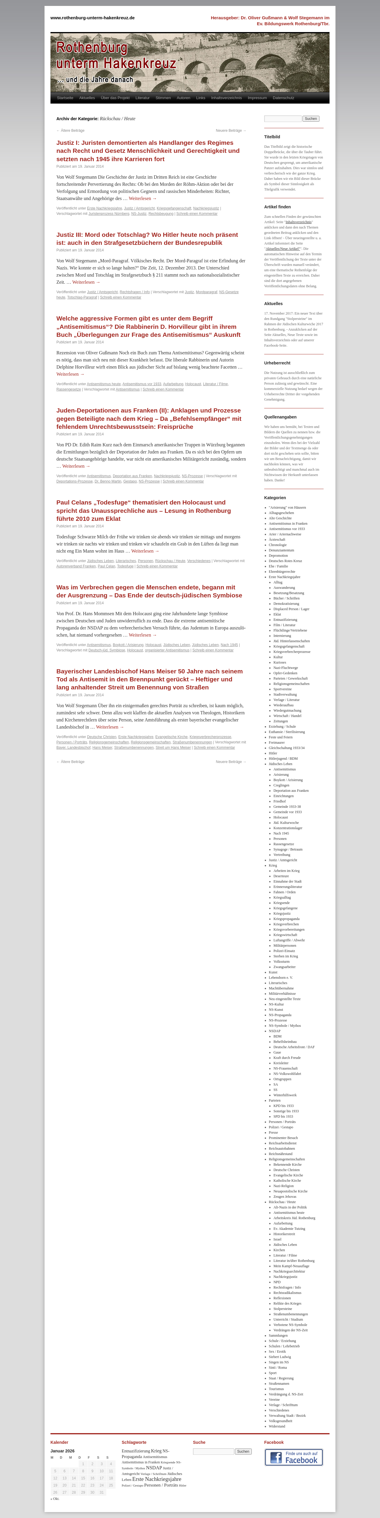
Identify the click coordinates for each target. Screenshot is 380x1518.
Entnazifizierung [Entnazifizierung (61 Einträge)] (136, 1451)
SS (275, 1090)
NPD (277, 1282)
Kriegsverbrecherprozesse (210, 737)
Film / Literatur (284, 625)
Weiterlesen (143, 198)
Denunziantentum (281, 550)
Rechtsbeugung (160, 214)
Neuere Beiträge (231, 131)
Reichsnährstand (280, 1154)
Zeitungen (280, 721)
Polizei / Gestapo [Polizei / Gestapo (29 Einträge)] (132, 1485)
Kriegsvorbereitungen (289, 929)
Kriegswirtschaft (285, 935)
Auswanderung (284, 588)
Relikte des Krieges (287, 1303)
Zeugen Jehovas (284, 1197)
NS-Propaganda (280, 1015)
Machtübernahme (281, 988)
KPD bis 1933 (283, 1106)
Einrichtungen (283, 796)
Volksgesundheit (280, 1421)
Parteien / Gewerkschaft (290, 678)
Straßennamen (279, 1383)
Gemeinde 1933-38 (287, 807)
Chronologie (278, 545)
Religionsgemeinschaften (109, 742)
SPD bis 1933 (283, 1116)
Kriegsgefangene (285, 908)
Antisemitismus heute (104, 384)
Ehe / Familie (278, 566)
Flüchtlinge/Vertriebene (290, 630)
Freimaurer (277, 742)
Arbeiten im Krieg (286, 871)
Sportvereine (282, 689)
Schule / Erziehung (282, 1341)
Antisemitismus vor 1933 (142, 384)
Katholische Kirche (287, 1180)
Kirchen (279, 1250)
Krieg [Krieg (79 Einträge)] (156, 1450)
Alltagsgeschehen (281, 513)
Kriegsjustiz (282, 913)
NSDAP (275, 1031)
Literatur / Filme (215, 384)
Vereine (274, 1400)
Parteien (275, 1100)
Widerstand (277, 1426)
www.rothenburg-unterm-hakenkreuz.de (92, 17)
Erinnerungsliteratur (287, 887)
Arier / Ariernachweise (285, 534)
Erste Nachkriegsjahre (104, 208)
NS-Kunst (276, 1010)
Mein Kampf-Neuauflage (291, 1266)
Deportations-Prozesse (74, 481)
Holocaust (193, 384)
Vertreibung (281, 855)
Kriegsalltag (282, 897)
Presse (273, 1132)
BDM (277, 1036)
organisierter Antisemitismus (167, 650)
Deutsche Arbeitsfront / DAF (294, 1047)
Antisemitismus (128, 389)
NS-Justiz (138, 214)
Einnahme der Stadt (287, 881)
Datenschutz (283, 98)
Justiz (189, 292)
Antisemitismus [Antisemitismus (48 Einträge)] (155, 1456)
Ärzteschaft (277, 539)
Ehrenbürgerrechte (282, 572)
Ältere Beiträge (70, 131)
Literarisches (126, 561)
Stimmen (163, 98)
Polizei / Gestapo (281, 1127)
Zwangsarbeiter (284, 967)
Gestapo (130, 481)
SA (275, 1084)
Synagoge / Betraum (288, 849)
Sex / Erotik (277, 1351)
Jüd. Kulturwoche (286, 823)
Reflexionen (282, 1298)
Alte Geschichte (280, 518)
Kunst (273, 972)
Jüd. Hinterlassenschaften (291, 641)
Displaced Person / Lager (291, 609)
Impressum (257, 98)
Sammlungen (278, 1335)
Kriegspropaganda (286, 919)
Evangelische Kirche (171, 737)
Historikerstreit (284, 1234)
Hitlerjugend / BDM (283, 758)
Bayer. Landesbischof (73, 747)
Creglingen (281, 785)
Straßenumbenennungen (192, 742)
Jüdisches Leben (100, 561)
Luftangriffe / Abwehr (289, 940)
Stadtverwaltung (285, 694)
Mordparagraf (206, 292)
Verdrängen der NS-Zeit (290, 1330)
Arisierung (281, 775)
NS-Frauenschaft (285, 1068)
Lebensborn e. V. (281, 977)
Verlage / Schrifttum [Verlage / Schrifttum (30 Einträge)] (153, 1474)
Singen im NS (279, 1362)
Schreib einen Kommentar (197, 214)
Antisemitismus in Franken (288, 523)
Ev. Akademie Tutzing (289, 1229)
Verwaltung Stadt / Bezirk (287, 1416)
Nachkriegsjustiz (206, 208)
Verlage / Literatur (286, 700)
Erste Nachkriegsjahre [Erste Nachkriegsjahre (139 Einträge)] (156, 1479)
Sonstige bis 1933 (286, 1111)
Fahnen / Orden (284, 892)
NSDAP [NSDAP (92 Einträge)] (154, 1468)
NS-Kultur (276, 1004)
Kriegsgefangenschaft (174, 208)
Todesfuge (125, 566)
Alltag (277, 582)
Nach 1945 (229, 645)
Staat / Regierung (281, 1378)
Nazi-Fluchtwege (285, 668)
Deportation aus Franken (132, 476)
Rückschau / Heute (170, 561)
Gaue (277, 1052)
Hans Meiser (102, 747)
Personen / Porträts (71, 742)
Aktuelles (87, 98)
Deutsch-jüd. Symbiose (106, 650)
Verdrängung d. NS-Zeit (286, 1394)
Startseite (65, 98)
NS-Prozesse (192, 476)
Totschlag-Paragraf (82, 297)
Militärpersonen (284, 945)
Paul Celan (106, 566)
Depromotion (278, 555)
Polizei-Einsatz (284, 951)
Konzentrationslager (287, 828)
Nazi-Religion (283, 1186)
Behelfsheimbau (285, 1042)
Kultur (278, 657)
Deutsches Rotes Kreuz (285, 561)
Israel (277, 1239)
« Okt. (54, 1499)
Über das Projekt (115, 98)
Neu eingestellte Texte (285, 999)
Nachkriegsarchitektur (289, 1271)
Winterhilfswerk (285, 1095)
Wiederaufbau (283, 705)
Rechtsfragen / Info (135, 292)
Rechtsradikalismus (287, 1293)
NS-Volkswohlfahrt (287, 1074)
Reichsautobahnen (282, 1148)
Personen (145, 561)
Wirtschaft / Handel (287, 716)
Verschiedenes (199, 561)
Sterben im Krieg (285, 956)
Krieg (273, 865)
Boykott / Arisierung (128, 645)
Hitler (273, 753)
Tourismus (276, 1389)
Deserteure (281, 876)
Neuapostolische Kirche (290, 1191)
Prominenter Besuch (283, 1138)
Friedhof (279, 801)
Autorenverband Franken (76, 566)
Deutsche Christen (101, 737)
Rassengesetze (68, 389)
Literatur (143, 98)
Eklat (277, 614)
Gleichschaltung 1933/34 (287, 748)
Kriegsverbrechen (286, 924)
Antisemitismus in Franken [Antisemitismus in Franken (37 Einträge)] (141, 1462)
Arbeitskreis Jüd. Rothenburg (294, 1218)
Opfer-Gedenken (285, 673)
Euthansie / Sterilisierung (287, 732)
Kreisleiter (281, 1063)
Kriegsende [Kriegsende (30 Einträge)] (168, 1462)
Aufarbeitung (173, 384)
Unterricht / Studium (288, 1319)
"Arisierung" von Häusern (287, 507)
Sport (273, 1373)
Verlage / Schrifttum (283, 1405)
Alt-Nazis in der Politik (290, 1207)
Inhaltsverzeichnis (226, 98)
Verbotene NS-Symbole (290, 1325)
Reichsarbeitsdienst (283, 1143)
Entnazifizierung (285, 620)
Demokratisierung (286, 604)
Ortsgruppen (282, 1079)
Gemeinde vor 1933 (287, 812)
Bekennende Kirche (287, 1164)
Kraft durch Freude (287, 1058)
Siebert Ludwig (280, 1357)
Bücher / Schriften (286, 598)
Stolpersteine (282, 1309)
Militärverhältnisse (282, 994)
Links (200, 98)
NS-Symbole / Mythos (285, 1026)
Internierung (282, 636)
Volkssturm (281, 961)
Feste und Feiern (281, 737)
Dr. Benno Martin (108, 481)
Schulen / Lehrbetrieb (284, 1346)
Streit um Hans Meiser (173, 747)
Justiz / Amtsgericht (139, 208)
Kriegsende (281, 903)
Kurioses (279, 662)
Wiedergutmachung (287, 710)
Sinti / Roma (278, 1367)
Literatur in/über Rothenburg (293, 1261)
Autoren (184, 98)
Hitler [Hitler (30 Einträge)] (182, 1485)
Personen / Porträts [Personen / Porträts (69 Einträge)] (161, 1485)
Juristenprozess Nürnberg (108, 214)
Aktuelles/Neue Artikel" (283, 249)
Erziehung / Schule (282, 726)
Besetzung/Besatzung (288, 593)
